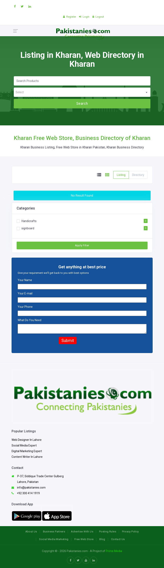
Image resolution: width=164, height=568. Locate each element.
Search (82, 104)
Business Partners (54, 531)
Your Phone (25, 306)
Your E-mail (25, 293)
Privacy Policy (130, 531)
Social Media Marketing (54, 539)
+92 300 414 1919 (26, 493)
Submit (67, 340)
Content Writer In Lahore (27, 456)
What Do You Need (29, 320)
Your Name (25, 280)
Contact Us (118, 539)
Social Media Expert (24, 445)
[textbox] (82, 92)
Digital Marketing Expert (27, 451)
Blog (102, 539)
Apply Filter (82, 245)
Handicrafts (28, 221)
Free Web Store (83, 539)
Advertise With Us (82, 531)
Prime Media (114, 551)
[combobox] (82, 92)
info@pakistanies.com (29, 487)
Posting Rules (107, 531)
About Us (31, 531)
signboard (27, 228)
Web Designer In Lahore (27, 439)
